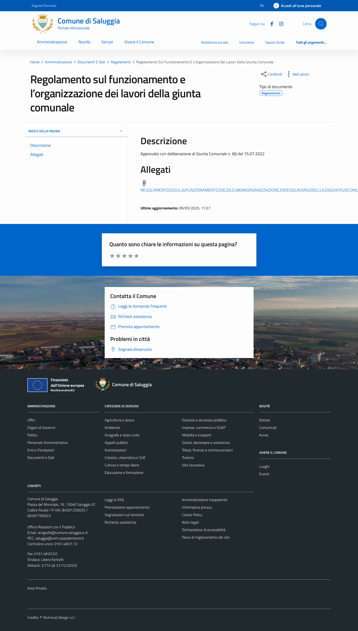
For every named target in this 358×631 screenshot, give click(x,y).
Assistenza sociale (214, 42)
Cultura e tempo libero (122, 465)
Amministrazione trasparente (204, 500)
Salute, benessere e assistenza (206, 442)
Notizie (264, 420)
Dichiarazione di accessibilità (203, 530)
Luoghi (264, 466)
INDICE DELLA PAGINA (76, 131)
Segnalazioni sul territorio (124, 515)
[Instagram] (279, 23)
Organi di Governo (41, 427)
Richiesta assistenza (120, 522)
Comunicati (268, 427)
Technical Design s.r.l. (59, 617)
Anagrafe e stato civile (122, 435)
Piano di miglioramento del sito (206, 537)
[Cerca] (320, 23)
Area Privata (37, 588)
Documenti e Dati (40, 457)
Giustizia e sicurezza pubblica (204, 420)
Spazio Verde (275, 42)
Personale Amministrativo (47, 442)
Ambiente (112, 427)
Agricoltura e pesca (119, 420)
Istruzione (246, 42)
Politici (32, 435)
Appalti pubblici (116, 442)
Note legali (190, 522)
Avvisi (263, 435)
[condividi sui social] (271, 74)
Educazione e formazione (124, 472)
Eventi (264, 474)
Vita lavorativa (193, 465)
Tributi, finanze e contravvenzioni (207, 450)
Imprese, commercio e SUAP (203, 427)
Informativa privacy (197, 507)
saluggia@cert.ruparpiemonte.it (59, 538)
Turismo (188, 457)
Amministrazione (52, 42)
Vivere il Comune (139, 42)
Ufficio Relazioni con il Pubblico (51, 527)
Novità (84, 42)
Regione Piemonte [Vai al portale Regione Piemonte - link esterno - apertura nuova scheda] (44, 5)
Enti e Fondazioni (40, 450)
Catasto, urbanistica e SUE (125, 457)
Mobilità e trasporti (196, 435)
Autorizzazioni (115, 450)
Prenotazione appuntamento (127, 507)
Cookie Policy (192, 515)
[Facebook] (270, 23)
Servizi (107, 42)
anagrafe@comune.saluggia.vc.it (63, 532)
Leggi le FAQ (114, 500)
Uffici (31, 420)
